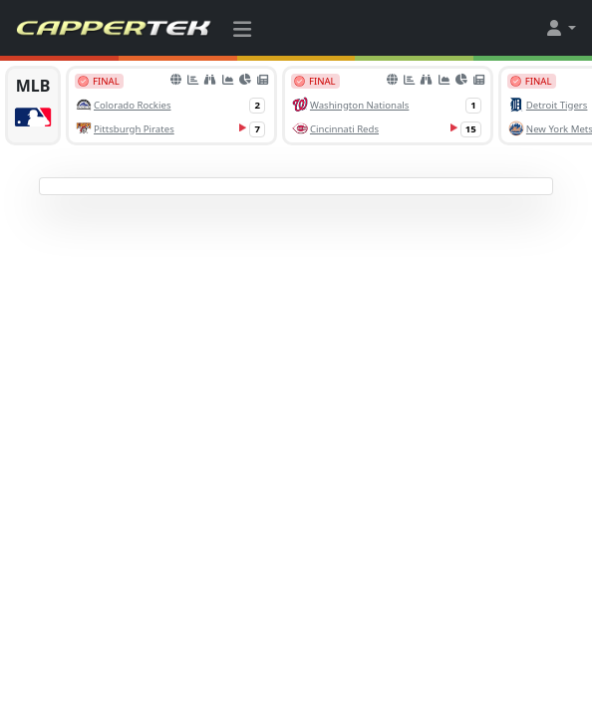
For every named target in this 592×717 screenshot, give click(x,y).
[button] (560, 28)
